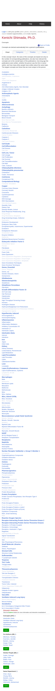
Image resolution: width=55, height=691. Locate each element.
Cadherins (5, 126)
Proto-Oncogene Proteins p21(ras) (13, 509)
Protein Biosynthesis (8, 492)
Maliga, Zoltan (8, 680)
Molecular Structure (8, 411)
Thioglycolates (6, 564)
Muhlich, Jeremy (8, 641)
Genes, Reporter (7, 269)
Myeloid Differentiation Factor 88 (12, 426)
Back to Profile (44, 45)
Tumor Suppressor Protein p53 (12, 586)
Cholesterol (5, 172)
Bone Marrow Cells (8, 120)
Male (3, 379)
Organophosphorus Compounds (12, 455)
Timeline (33, 52)
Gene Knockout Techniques (11, 265)
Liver (4, 364)
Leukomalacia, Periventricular (11, 350)
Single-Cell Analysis (8, 538)
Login (4, 32)
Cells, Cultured (7, 165)
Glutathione (6, 283)
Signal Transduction (8, 536)
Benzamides (6, 113)
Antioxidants (6, 96)
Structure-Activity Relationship (12, 553)
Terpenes (5, 560)
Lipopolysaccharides (8, 361)
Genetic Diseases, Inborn (10, 274)
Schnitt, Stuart (8, 645)
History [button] (41, 24)
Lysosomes (5, 375)
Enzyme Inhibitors (8, 235)
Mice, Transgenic (7, 401)
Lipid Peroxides (7, 357)
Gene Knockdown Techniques (12, 263)
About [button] (19, 24)
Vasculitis (5, 595)
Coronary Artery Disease (10, 188)
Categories (19, 52)
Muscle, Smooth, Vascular (10, 420)
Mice (3, 392)
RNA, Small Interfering (9, 513)
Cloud (7, 52)
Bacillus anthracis (7, 109)
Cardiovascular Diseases (10, 133)
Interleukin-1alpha (8, 331)
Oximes (5, 462)
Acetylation (5, 72)
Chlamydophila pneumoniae (12, 170)
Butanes (4, 124)
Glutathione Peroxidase (11, 285)
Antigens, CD (6, 91)
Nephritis (5, 442)
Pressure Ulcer (7, 488)
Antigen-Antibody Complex (10, 89)
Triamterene (6, 582)
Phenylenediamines (8, 473)
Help (30, 24)
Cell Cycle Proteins (8, 141)
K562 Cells (5, 344)
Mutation (5, 422)
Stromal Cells (7, 551)
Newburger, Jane (8, 663)
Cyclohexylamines (8, 195)
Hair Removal (6, 294)
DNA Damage (6, 199)
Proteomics (5, 501)
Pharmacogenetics (9, 471)
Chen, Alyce (7, 674)
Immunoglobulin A (8, 315)
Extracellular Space (8, 244)
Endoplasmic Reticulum (9, 231)
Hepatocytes (6, 296)
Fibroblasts (5, 248)
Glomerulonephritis (9, 281)
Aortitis (4, 100)
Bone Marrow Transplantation (11, 122)
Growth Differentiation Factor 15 (14, 290)
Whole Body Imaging (9, 599)
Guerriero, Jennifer (9, 639)
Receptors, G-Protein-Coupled (12, 525)
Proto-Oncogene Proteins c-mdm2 (13, 507)
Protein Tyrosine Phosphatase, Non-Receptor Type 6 (19, 496)
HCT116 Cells (6, 292)
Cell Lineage (6, 155)
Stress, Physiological (9, 549)
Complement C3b (7, 179)
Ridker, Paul (7, 659)
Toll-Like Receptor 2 (8, 573)
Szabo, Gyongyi (8, 655)
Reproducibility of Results (10, 533)
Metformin (5, 388)
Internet (4, 335)
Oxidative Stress (7, 460)
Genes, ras (5, 272)
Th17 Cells (6, 562)
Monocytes (5, 413)
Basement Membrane (9, 111)
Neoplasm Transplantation (10, 437)
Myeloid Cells (6, 424)
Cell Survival (6, 159)
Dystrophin (5, 220)
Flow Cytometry (7, 250)
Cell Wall (5, 163)
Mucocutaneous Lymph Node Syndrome (17, 416)
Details (44, 52)
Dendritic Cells (6, 205)
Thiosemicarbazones (10, 569)
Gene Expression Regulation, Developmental (17, 256)
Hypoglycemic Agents (9, 311)
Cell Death (6, 144)
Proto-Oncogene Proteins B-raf (12, 505)
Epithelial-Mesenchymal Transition (13, 239)
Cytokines (5, 197)
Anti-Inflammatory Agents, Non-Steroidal (15, 87)
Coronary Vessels (8, 190)
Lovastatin (5, 366)
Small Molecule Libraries (11, 544)
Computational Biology (10, 181)
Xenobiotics (6, 604)
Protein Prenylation (9, 494)
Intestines (5, 337)
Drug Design (6, 214)
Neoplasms (6, 440)
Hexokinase (6, 298)
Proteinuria (5, 498)
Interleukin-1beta (8, 333)
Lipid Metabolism (7, 353)
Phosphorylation (7, 475)
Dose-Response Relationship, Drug (13, 211)
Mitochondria (6, 407)
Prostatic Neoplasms (8, 490)
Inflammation (6, 322)
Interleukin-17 (6, 328)
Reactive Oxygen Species (11, 518)
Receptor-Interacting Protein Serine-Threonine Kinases (23, 523)
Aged (3, 78)
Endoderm (5, 228)
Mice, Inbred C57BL (9, 396)
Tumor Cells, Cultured (9, 584)
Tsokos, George (8, 661)
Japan (4, 342)
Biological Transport (8, 116)
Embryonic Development (10, 222)
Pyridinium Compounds (9, 511)
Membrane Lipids (7, 383)
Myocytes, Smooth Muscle (10, 431)
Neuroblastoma (7, 444)
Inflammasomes (8, 320)
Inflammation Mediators (9, 324)
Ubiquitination (6, 592)
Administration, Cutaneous (10, 76)
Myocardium (6, 429)
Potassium (5, 483)
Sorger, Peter (7, 643)
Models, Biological (8, 409)
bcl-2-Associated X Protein (10, 608)
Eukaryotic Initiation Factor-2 (13, 241)
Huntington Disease (8, 304)
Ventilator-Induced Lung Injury (13, 597)
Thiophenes (6, 567)
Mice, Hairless (6, 394)
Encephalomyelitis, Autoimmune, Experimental (17, 226)
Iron (3, 340)
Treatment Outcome (8, 580)
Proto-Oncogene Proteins (10, 503)
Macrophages (7, 377)
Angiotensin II (6, 83)
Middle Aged (6, 405)
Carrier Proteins (7, 135)
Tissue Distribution (8, 571)
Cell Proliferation (7, 157)
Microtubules (6, 403)
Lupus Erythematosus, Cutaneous (15, 368)
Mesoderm (5, 386)
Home (7, 24)
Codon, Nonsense (8, 175)
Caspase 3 (5, 139)
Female (4, 246)
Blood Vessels (6, 118)
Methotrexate (6, 390)
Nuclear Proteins (7, 449)
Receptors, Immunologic (10, 527)
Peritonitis (5, 466)
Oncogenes (6, 453)
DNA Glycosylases (8, 201)
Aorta (3, 98)
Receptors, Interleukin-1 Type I (12, 529)
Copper (4, 186)
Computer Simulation (9, 184)
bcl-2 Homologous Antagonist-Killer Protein (16, 606)
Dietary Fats (6, 207)
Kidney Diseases (7, 348)
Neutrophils (5, 446)
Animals (4, 85)
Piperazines (6, 477)
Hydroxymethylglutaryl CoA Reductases (15, 307)
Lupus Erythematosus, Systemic (12, 370)
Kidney (4, 346)
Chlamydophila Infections (11, 168)
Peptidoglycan (6, 464)
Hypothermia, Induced (10, 313)
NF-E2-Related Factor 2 (10, 435)
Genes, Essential (8, 267)
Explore (6, 630)
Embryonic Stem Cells (9, 224)
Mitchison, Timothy (9, 637)
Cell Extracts (6, 148)
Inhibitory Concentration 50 (11, 326)
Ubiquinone (5, 588)
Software (5, 546)
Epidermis (5, 237)
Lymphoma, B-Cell (8, 373)
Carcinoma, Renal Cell (9, 131)
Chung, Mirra (7, 676)
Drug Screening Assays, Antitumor (13, 218)
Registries (5, 531)
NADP (4, 433)
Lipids (4, 359)
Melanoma (5, 381)
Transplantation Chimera (10, 577)
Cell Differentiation (9, 146)
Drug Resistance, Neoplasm (11, 216)
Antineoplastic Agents (10, 93)
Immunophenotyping (8, 317)
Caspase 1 (5, 137)
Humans (4, 302)
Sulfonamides (7, 555)
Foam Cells (5, 252)
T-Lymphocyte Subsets (9, 558)
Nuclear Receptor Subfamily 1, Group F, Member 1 (21, 451)
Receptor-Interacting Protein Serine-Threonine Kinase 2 (23, 520)
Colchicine (6, 177)
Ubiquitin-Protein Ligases (10, 590)
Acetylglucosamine (8, 74)
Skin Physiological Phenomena (12, 542)
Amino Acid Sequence (9, 80)
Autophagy (6, 107)
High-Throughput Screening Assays (13, 300)
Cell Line (5, 150)
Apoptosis (6, 102)
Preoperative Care (8, 485)
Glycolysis (5, 287)
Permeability (6, 468)
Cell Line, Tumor (8, 153)
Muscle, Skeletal (7, 418)
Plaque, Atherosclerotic (9, 479)
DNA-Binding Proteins (9, 203)
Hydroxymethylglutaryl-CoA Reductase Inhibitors (18, 309)
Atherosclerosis (8, 105)
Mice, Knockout (7, 399)
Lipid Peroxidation (9, 355)
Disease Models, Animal (10, 209)
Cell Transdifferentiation (9, 161)
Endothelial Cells (7, 233)
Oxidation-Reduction (8, 457)
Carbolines (6, 128)
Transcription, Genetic (9, 575)
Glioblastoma (7, 278)
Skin (3, 540)
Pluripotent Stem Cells (9, 481)
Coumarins (5, 192)
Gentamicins (6, 276)
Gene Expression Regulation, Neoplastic (15, 261)
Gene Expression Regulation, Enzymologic (16, 259)
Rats (3, 516)
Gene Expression (7, 254)
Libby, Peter (7, 657)
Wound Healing (7, 601)
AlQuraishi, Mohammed (11, 682)
